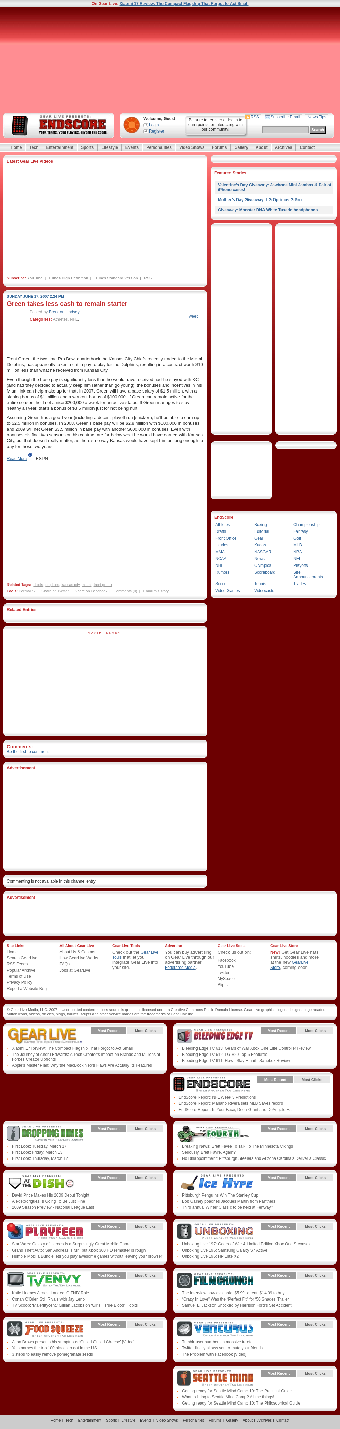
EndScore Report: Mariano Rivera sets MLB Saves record (230, 1103)
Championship (306, 524)
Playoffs (300, 565)
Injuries (221, 545)
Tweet (192, 316)
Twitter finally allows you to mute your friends (222, 1348)
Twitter (224, 972)
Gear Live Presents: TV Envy (45, 1280)
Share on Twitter (55, 591)
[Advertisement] (170, 60)
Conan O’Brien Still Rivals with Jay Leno (48, 1299)
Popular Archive (21, 970)
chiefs (38, 584)
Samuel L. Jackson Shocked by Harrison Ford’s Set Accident (237, 1305)
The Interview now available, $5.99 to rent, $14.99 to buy (233, 1293)
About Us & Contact (77, 951)
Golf (297, 538)
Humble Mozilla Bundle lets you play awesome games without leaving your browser (87, 1256)
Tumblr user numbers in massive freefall (218, 1342)
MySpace (226, 978)
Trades (299, 583)
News (259, 558)
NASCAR (262, 552)
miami (86, 584)
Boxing (260, 524)
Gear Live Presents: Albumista (45, 1182)
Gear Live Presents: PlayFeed (45, 1231)
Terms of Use (19, 976)
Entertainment (59, 147)
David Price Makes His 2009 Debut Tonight (50, 1195)
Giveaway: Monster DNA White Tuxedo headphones (268, 210)
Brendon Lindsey (64, 312)
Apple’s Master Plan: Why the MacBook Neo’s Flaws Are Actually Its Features (82, 1065)
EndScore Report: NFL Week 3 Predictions (217, 1097)
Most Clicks (145, 1031)
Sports (87, 147)
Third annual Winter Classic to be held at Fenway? (227, 1207)
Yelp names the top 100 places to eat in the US (54, 1348)
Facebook (227, 960)
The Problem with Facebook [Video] (214, 1354)
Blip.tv (223, 984)
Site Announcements (308, 574)
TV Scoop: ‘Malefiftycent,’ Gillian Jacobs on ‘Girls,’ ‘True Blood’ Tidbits (75, 1305)
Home (16, 147)
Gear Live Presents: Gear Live (45, 1035)
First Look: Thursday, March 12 (40, 1158)
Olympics (262, 565)
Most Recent (109, 1031)
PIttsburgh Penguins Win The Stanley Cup (220, 1195)
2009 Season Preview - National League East (53, 1207)
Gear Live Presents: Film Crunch (215, 1280)
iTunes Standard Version (116, 278)
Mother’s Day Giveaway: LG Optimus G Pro (260, 199)
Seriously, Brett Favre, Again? (209, 1152)
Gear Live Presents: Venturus (215, 1329)
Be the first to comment (28, 751)
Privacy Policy (19, 982)
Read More (17, 458)
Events (132, 147)
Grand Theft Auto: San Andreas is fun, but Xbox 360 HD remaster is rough (79, 1250)
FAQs (65, 964)
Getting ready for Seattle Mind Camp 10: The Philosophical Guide (241, 1403)
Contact (307, 147)
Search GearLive (22, 958)
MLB (297, 545)
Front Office (225, 538)
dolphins (52, 584)
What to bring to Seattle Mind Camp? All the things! (228, 1397)
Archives (283, 147)
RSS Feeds (17, 964)
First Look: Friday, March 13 (37, 1152)
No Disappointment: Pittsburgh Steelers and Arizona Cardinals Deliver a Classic (254, 1158)
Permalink (27, 591)
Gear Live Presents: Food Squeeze (45, 1329)
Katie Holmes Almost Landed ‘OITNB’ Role (50, 1293)
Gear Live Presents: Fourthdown (215, 1133)
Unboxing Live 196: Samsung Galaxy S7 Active (224, 1250)
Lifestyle (109, 147)
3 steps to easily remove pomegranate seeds (52, 1354)
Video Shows (191, 147)
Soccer (221, 583)
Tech (33, 147)
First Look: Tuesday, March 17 (39, 1146)
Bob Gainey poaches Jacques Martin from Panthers (228, 1201)
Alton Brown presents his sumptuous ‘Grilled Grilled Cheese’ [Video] (73, 1342)
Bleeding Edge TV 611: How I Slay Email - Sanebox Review (236, 1060)
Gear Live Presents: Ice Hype (215, 1182)
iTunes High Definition (68, 278)
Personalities (159, 147)
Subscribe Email (285, 117)
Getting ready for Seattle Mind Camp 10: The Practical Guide (237, 1391)
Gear (259, 538)
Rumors (222, 572)
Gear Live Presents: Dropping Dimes (45, 1133)
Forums (219, 147)
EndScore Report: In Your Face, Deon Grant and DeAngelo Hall (235, 1109)
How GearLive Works (79, 958)
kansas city (70, 584)
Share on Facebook (91, 591)
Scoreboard (264, 572)
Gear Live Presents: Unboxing (215, 1231)
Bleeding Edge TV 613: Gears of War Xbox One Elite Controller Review (246, 1048)
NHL (219, 565)
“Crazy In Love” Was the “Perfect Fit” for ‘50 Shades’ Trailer (235, 1299)
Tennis (260, 583)
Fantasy (300, 531)
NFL (74, 319)
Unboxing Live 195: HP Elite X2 (210, 1256)
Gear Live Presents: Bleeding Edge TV (215, 1035)
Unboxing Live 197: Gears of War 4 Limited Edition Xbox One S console (247, 1244)
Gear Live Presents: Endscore (211, 1084)
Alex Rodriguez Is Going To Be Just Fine (48, 1201)
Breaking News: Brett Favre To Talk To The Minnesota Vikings (237, 1146)
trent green (103, 584)
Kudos (260, 545)
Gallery (241, 147)
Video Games (227, 590)
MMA (220, 552)
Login (154, 125)
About (262, 147)
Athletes (60, 319)
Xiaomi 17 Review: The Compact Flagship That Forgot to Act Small (184, 3)
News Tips (316, 117)
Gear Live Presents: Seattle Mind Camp (215, 1378)
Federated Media (180, 967)
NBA (297, 552)
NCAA (220, 558)
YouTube (34, 278)
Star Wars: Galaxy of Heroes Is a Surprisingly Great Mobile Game (71, 1244)
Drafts (220, 531)
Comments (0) (125, 591)
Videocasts (264, 590)
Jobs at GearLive (75, 970)
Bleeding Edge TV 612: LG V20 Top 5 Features (224, 1054)
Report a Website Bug (27, 988)
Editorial (261, 531)
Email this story (156, 591)
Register (156, 131)
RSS (255, 117)
